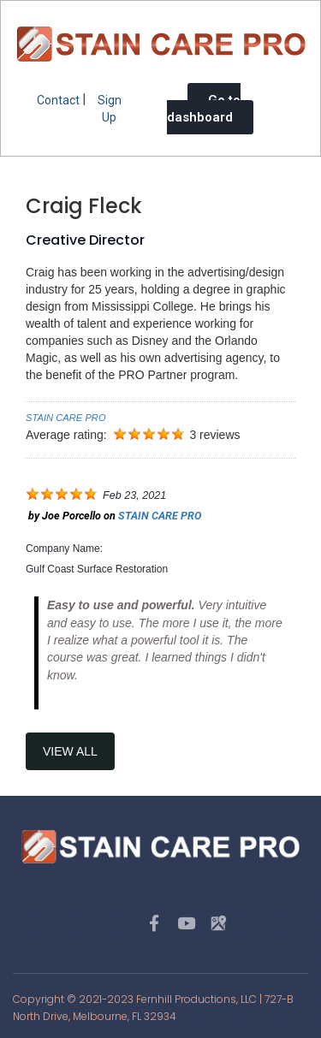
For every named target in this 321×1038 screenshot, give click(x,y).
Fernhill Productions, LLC (196, 999)
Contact (58, 100)
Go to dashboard (204, 108)
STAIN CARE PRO (66, 417)
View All (70, 751)
